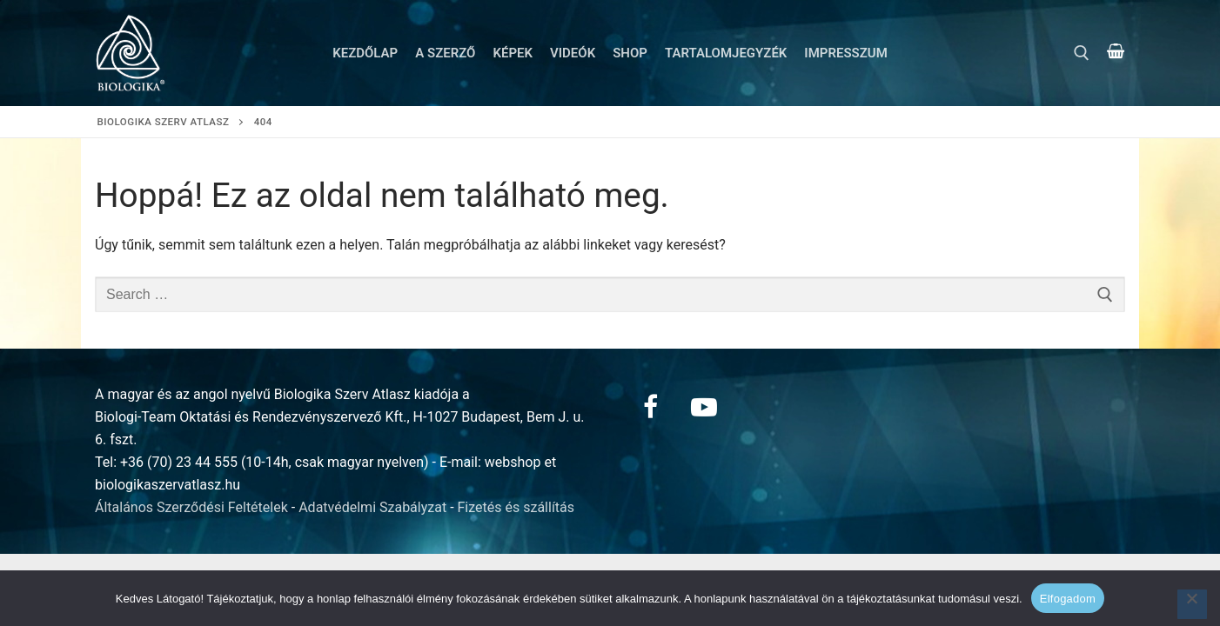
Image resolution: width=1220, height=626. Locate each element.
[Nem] (1192, 604)
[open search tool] (1081, 53)
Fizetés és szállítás (516, 507)
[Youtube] (703, 406)
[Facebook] (650, 406)
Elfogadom (1068, 598)
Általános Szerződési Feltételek (191, 507)
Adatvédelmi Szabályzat (372, 507)
